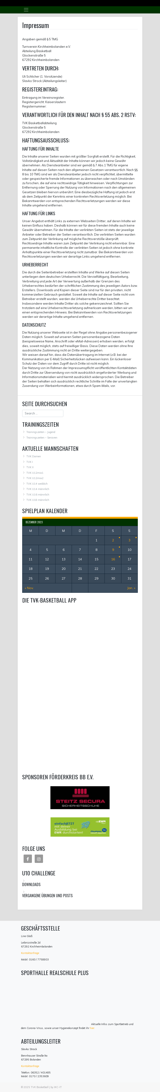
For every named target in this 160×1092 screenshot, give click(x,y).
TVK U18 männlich (37, 500)
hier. (92, 1028)
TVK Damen (33, 456)
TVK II (30, 467)
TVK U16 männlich (37, 494)
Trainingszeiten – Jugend (40, 432)
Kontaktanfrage (30, 953)
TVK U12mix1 (34, 472)
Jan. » (131, 588)
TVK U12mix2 (34, 478)
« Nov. (29, 588)
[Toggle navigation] (26, 9)
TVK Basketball (40, 1087)
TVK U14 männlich (37, 489)
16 (113, 559)
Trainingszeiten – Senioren (41, 437)
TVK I (29, 462)
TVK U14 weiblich (37, 483)
